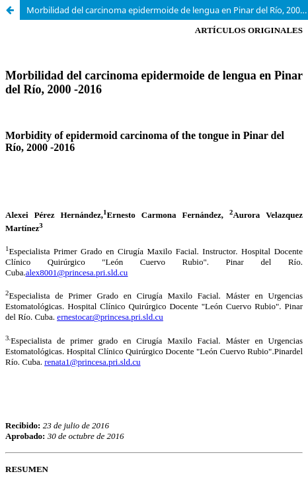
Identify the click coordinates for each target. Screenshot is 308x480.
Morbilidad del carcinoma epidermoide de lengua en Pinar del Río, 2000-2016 (167, 10)
